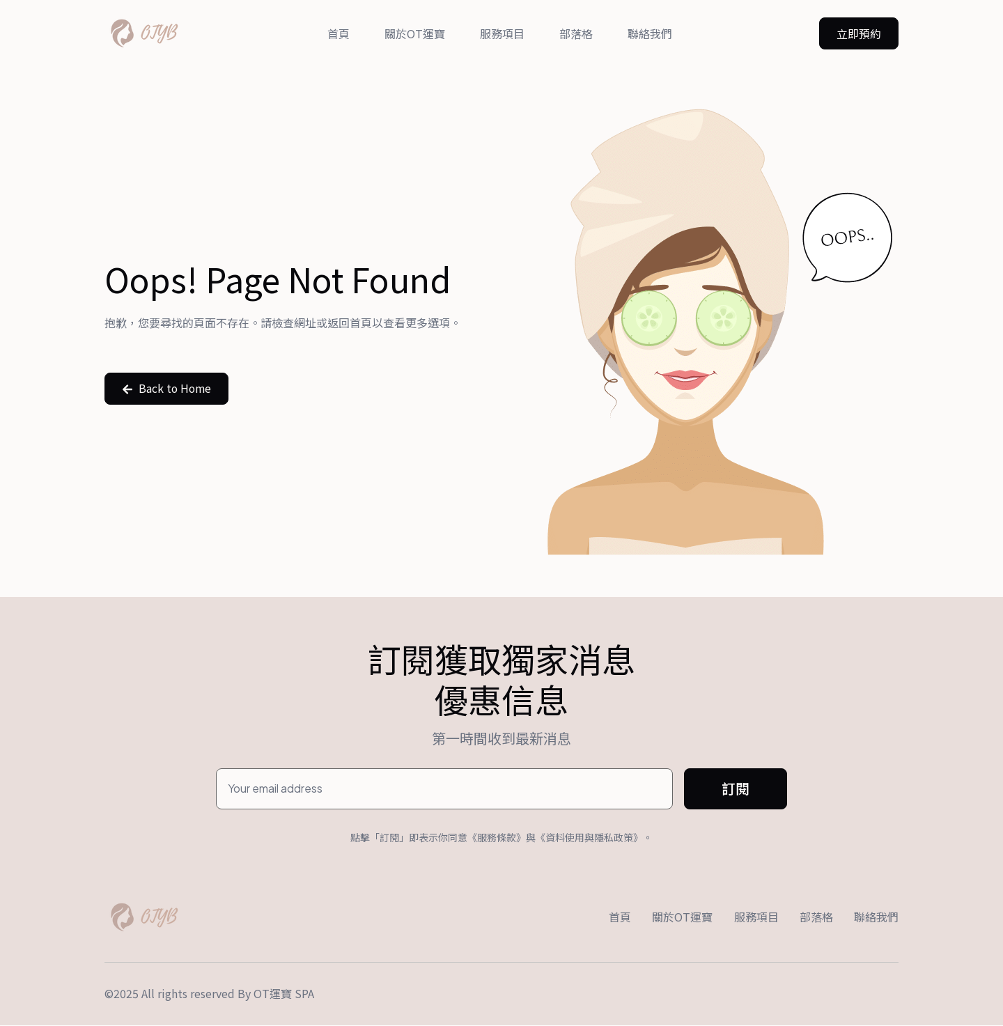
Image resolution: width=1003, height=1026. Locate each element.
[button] (859, 33)
